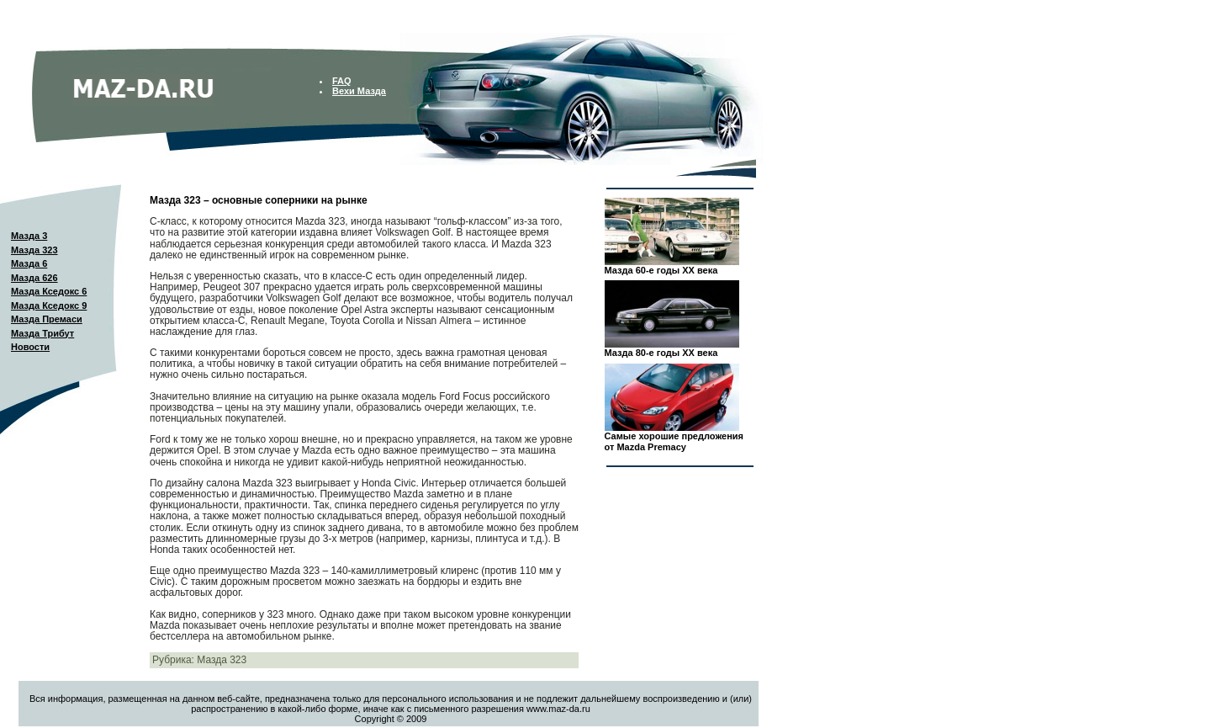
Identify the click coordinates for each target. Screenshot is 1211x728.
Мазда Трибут (42, 333)
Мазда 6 (29, 263)
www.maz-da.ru (558, 709)
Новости (30, 347)
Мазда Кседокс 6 (49, 291)
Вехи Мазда (359, 91)
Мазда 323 (34, 250)
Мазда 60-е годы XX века (661, 270)
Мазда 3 (29, 236)
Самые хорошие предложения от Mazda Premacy (674, 441)
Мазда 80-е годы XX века (661, 353)
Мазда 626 (34, 278)
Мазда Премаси (46, 319)
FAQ (342, 81)
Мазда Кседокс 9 (49, 305)
